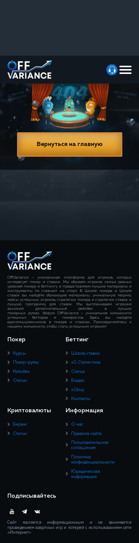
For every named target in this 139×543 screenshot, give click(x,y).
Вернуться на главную (70, 144)
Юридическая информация (85, 474)
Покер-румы (26, 362)
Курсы (19, 353)
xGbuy (77, 390)
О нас (77, 424)
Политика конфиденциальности (93, 460)
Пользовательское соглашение (90, 445)
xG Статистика (85, 362)
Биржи (20, 424)
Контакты (80, 399)
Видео (77, 380)
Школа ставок (85, 353)
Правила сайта (86, 434)
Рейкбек (21, 372)
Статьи (20, 380)
